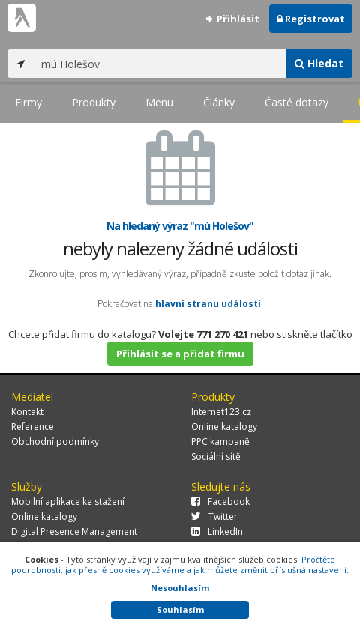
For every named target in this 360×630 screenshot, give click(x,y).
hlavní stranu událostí (208, 303)
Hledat (319, 63)
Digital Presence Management (74, 531)
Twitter (214, 516)
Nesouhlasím (180, 587)
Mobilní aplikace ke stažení (67, 501)
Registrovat (311, 18)
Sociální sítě (216, 456)
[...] (159, 63)
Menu (159, 102)
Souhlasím (180, 609)
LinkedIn (217, 531)
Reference (32, 426)
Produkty (94, 102)
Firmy (28, 102)
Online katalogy (224, 426)
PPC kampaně (220, 441)
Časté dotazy (296, 102)
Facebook (220, 501)
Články (219, 102)
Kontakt (27, 411)
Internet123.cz (221, 411)
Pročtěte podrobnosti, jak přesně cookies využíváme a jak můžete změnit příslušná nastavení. (180, 564)
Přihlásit (233, 18)
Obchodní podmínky (55, 441)
